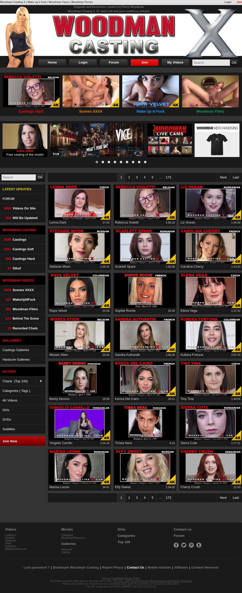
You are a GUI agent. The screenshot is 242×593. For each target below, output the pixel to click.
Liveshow (10, 546)
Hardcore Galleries (16, 359)
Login (227, 2)
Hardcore (10, 540)
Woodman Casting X (12, 2)
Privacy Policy (132, 578)
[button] (97, 162)
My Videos (175, 62)
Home (52, 62)
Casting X (10, 535)
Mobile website (159, 567)
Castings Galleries (16, 350)
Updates (10, 538)
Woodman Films (20, 309)
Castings (14, 239)
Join (239, 2)
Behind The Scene (21, 319)
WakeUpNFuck (19, 299)
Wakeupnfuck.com (15, 549)
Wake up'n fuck (36, 2)
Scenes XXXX (18, 290)
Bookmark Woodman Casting (76, 567)
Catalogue (67, 535)
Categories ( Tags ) (16, 391)
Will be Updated (20, 218)
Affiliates (181, 567)
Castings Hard (19, 259)
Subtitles (9, 429)
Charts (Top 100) (24, 381)
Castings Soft (18, 249)
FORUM (9, 199)
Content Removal (204, 567)
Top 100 (123, 542)
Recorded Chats (20, 328)
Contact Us (135, 567)
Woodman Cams (59, 2)
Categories (126, 536)
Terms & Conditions (113, 578)
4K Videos (10, 400)
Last (236, 177)
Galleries (68, 544)
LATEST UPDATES (17, 189)
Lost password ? (37, 567)
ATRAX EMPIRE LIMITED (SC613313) (134, 586)
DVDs (7, 419)
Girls (6, 410)
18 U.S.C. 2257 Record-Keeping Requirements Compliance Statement (152, 581)
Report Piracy (113, 567)
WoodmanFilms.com (73, 538)
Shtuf (8, 543)
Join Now (10, 441)
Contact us (182, 529)
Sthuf (12, 268)
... (160, 177)
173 (168, 177)
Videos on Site (19, 208)
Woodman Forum (82, 2)
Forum (114, 62)
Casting (65, 552)
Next (223, 177)
